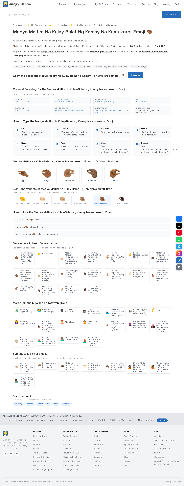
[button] (31, 100)
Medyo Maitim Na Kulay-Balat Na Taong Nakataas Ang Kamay (160, 367)
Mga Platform (101, 4)
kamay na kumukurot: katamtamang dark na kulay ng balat (64, 66)
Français (41, 420)
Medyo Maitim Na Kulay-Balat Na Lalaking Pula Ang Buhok (92, 341)
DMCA (157, 453)
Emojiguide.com (20, 25)
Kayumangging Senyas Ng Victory (24, 288)
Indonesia (150, 420)
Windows (98, 448)
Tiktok (96, 465)
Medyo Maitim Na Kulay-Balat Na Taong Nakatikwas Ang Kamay (137, 367)
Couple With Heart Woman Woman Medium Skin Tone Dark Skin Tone (159, 326)
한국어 (122, 420)
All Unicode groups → (42, 469)
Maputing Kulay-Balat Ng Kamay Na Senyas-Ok (137, 273)
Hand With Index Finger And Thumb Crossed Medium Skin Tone (159, 275)
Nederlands (64, 420)
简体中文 (102, 420)
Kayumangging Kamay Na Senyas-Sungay (69, 273)
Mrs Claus (67, 322)
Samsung (98, 457)
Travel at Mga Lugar (72, 453)
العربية (132, 420)
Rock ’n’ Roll (45, 253)
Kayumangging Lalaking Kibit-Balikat (69, 339)
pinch (40, 404)
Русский (90, 420)
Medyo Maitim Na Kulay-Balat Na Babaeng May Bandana (137, 324)
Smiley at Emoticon (72, 457)
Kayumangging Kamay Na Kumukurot (46, 365)
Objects (36, 444)
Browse (63, 4)
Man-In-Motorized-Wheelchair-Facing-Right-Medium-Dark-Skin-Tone (46, 326)
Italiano (52, 420)
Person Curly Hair (91, 322)
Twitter (96, 453)
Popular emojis (131, 453)
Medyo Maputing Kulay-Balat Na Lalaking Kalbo (46, 340)
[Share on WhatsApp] (179, 239)
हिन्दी (140, 420)
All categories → (70, 469)
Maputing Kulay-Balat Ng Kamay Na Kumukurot (92, 366)
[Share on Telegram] (179, 246)
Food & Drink (39, 465)
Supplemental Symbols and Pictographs (148, 111)
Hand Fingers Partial (61, 25)
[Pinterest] (16, 453)
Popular (145, 4)
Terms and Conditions (164, 440)
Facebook (98, 444)
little (56, 404)
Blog (156, 4)
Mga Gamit (68, 440)
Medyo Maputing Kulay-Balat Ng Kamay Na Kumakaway (24, 341)
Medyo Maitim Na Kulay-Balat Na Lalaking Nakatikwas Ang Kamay (24, 381)
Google (97, 440)
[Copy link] (179, 260)
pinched (30, 404)
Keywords (128, 440)
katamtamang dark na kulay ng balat (111, 66)
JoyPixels (98, 461)
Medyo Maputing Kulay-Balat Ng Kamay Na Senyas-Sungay (46, 275)
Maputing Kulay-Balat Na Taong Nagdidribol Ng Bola (115, 325)
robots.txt (177, 482)
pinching (18, 404)
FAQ (177, 4)
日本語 (112, 420)
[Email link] (179, 267)
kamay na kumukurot (24, 66)
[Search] (171, 14)
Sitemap (168, 482)
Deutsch (29, 420)
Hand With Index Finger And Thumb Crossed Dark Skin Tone (46, 290)
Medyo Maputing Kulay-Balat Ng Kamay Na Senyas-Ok (115, 274)
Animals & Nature (41, 461)
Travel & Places (40, 453)
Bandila (66, 444)
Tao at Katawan (70, 436)
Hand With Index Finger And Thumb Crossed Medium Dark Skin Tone (23, 275)
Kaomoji (166, 4)
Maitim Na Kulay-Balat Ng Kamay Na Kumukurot (69, 366)
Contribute (159, 436)
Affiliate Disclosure (162, 448)
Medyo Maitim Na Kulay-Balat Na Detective (92, 311)
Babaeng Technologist (45, 310)
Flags (35, 440)
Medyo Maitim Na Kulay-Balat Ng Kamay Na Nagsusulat (115, 366)
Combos (118, 4)
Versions (132, 4)
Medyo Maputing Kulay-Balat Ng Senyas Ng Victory (115, 257)
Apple (96, 436)
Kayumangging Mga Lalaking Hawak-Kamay (137, 311)
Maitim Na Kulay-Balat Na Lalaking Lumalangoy (115, 312)
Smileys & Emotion (41, 457)
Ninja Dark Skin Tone (67, 310)
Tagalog (162, 420)
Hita (155, 310)
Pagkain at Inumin (71, 465)
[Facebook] (5, 453)
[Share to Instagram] (179, 253)
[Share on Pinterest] (179, 233)
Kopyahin (135, 75)
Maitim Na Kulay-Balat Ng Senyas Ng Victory (92, 289)
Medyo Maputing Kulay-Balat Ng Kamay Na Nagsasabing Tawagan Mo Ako (69, 259)
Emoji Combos (130, 436)
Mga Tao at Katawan (39, 25)
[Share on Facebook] (179, 219)
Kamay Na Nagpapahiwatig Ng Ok (138, 255)
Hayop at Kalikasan (72, 461)
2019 (48, 55)
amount (66, 404)
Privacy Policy (160, 444)
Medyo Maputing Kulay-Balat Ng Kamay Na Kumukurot (24, 367)
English (8, 420)
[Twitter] (11, 453)
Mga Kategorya (81, 4)
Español (18, 420)
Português (78, 420)
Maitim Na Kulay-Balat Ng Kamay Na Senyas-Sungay (92, 257)
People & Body (40, 436)
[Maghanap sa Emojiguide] (82, 14)
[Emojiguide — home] (17, 4)
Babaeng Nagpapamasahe (24, 322)
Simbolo (67, 448)
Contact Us (159, 457)
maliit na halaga (139, 66)
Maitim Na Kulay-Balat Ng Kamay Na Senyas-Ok (92, 273)
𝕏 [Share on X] (179, 225)
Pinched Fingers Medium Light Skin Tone (68, 289)
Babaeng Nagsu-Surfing (23, 310)
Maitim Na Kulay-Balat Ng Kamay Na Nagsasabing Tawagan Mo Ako (160, 258)
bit (48, 404)
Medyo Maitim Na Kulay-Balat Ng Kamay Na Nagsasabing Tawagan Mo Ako (24, 258)
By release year (131, 444)
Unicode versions (132, 448)
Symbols (37, 448)
